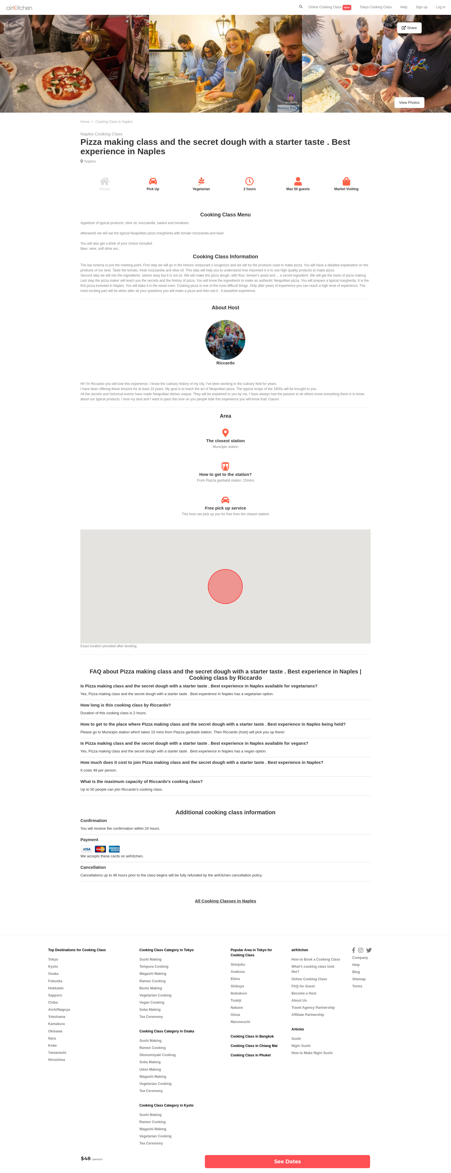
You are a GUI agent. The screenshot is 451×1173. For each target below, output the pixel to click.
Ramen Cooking (152, 981)
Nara (52, 1038)
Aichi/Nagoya (59, 1010)
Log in (440, 7)
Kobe (52, 1046)
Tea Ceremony (151, 1017)
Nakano (236, 1008)
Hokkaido (56, 988)
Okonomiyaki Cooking (157, 1055)
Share (409, 28)
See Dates (287, 1161)
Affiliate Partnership (307, 1015)
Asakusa (237, 972)
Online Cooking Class (330, 7)
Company (360, 958)
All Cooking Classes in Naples (225, 900)
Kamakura (56, 1024)
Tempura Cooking (153, 967)
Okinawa (55, 1031)
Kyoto (53, 967)
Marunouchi (240, 1022)
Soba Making (150, 1010)
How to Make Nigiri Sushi (311, 1053)
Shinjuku (237, 965)
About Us (299, 1000)
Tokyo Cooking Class (376, 7)
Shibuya (237, 986)
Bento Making (150, 988)
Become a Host (303, 993)
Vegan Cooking (151, 1002)
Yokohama (56, 1017)
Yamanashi (57, 1053)
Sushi (296, 1039)
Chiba (53, 1002)
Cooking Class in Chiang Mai (253, 1046)
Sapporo (55, 995)
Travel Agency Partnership (313, 1008)
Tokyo (53, 959)
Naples (90, 161)
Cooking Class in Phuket (250, 1055)
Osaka (53, 974)
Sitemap (359, 979)
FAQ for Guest (303, 986)
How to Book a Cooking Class (315, 959)
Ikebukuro (238, 993)
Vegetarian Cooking (155, 995)
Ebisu (235, 979)
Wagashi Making (152, 974)
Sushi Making (150, 959)
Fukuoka (55, 981)
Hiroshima (56, 1060)
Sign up (422, 7)
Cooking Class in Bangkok (252, 1036)
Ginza (235, 1015)
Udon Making (150, 1069)
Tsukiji (235, 1000)
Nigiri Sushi (301, 1046)
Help (403, 7)
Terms (357, 986)
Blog (356, 972)
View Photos (409, 102)
